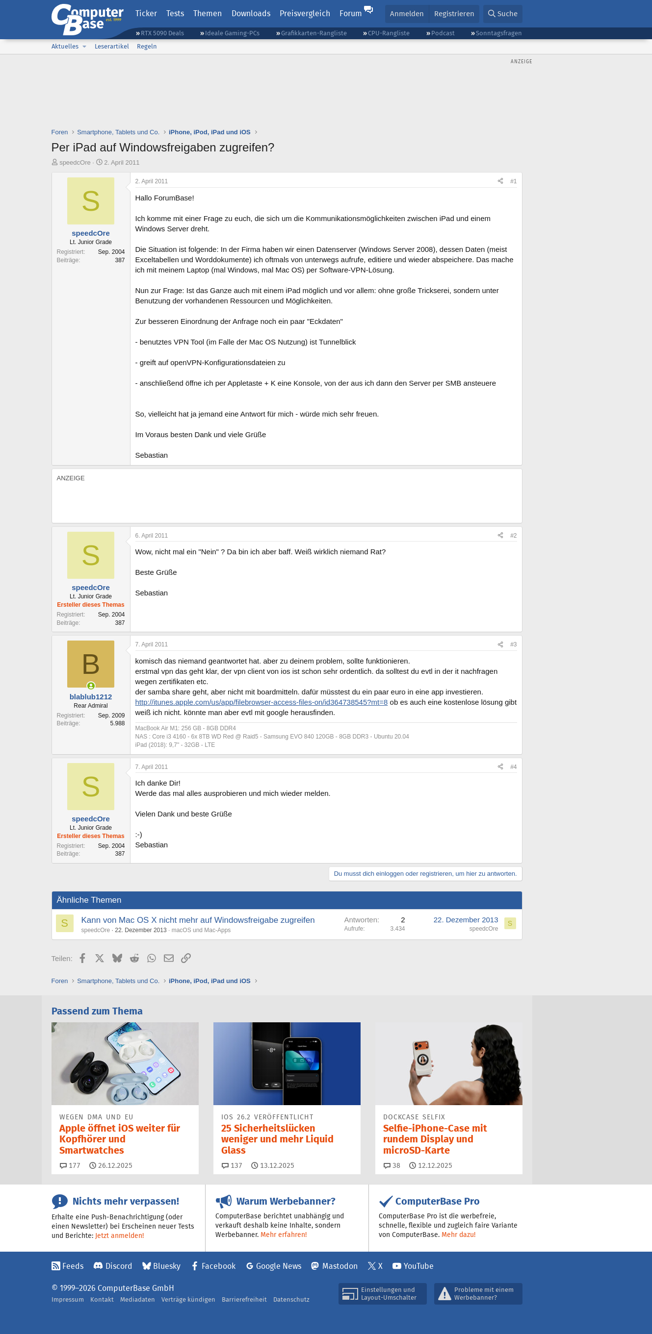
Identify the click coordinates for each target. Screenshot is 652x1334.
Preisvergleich (305, 13)
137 (232, 1165)
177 (70, 1165)
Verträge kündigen (188, 1299)
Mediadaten (137, 1299)
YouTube (419, 1266)
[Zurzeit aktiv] (91, 686)
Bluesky (167, 1266)
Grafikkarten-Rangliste (314, 33)
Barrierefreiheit (244, 1299)
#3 (513, 644)
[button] (84, 46)
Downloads (251, 13)
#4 (513, 767)
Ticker (146, 13)
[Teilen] (500, 181)
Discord (118, 1266)
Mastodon (340, 1266)
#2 (513, 535)
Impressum (68, 1299)
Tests (175, 13)
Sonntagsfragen (499, 33)
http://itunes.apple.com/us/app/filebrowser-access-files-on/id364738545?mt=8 (261, 702)
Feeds (72, 1266)
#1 (513, 181)
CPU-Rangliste (389, 33)
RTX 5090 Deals (162, 33)
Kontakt (102, 1299)
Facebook (218, 1266)
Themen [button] (207, 13)
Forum (350, 13)
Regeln (147, 46)
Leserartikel (112, 46)
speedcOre (75, 162)
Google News (278, 1266)
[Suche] (502, 14)
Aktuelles (65, 46)
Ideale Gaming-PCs (232, 33)
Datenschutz (291, 1299)
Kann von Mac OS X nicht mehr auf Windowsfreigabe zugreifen (198, 920)
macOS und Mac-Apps (201, 930)
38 (392, 1165)
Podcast (443, 33)
